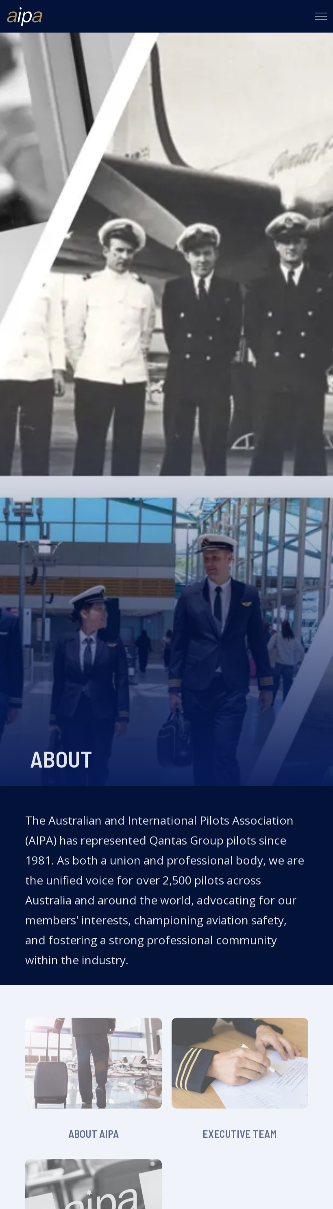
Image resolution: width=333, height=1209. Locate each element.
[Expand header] (321, 16)
